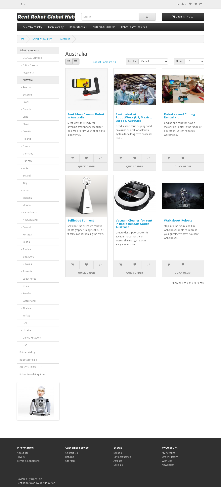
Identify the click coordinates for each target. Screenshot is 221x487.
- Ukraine (25, 330)
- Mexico (25, 205)
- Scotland (26, 249)
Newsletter (168, 465)
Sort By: (132, 61)
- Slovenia (26, 271)
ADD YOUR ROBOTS (104, 27)
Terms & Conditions (28, 461)
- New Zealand (29, 220)
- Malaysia (26, 197)
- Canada (25, 109)
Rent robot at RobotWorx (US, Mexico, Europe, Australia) (134, 117)
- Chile (24, 116)
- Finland (25, 139)
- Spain (24, 286)
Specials (118, 465)
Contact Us (71, 453)
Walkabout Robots (178, 220)
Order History (170, 457)
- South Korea (28, 278)
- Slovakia (26, 264)
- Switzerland (28, 301)
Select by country (32, 27)
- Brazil (24, 102)
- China (24, 124)
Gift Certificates (122, 457)
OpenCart (36, 479)
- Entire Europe (29, 65)
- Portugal (26, 234)
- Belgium (26, 94)
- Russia (25, 242)
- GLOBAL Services (31, 58)
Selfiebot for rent (80, 220)
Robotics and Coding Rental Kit (179, 115)
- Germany (26, 153)
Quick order (86, 166)
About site (22, 453)
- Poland (25, 227)
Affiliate (117, 461)
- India (24, 168)
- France (25, 146)
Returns (69, 457)
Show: (179, 61)
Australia (65, 39)
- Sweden (25, 293)
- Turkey (25, 315)
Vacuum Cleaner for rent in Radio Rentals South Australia (134, 223)
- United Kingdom (30, 337)
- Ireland (25, 175)
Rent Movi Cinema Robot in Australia (86, 115)
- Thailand (26, 308)
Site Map (70, 461)
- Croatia (25, 131)
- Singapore (27, 256)
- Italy (23, 183)
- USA (23, 345)
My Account (168, 453)
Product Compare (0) (104, 62)
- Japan (24, 190)
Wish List (167, 461)
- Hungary (26, 161)
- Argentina (27, 72)
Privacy (21, 457)
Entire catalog (56, 27)
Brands (117, 453)
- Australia (26, 80)
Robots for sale (78, 27)
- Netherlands (28, 212)
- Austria (25, 87)
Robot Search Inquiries (134, 27)
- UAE (23, 323)
